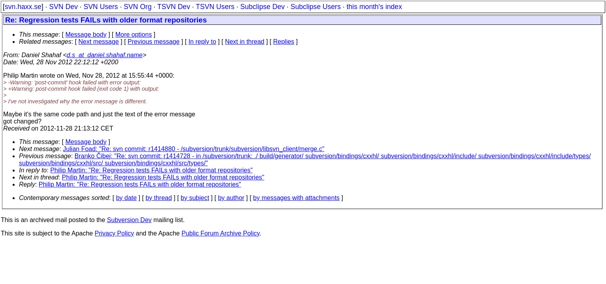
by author (231, 197)
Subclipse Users (316, 7)
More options (133, 34)
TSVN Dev (173, 7)
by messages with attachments (296, 197)
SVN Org (137, 7)
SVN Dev (63, 7)
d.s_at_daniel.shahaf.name (105, 55)
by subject (195, 197)
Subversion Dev (129, 220)
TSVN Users (215, 7)
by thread (158, 197)
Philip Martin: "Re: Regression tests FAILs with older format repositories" (151, 170)
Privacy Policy (114, 233)
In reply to (202, 41)
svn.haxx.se (23, 7)
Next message (98, 41)
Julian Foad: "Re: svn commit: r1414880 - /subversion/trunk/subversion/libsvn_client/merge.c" (193, 149)
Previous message (154, 41)
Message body (85, 34)
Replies (283, 41)
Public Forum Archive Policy (220, 233)
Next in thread (244, 41)
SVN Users (100, 7)
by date (126, 197)
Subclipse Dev (262, 7)
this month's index (374, 7)
